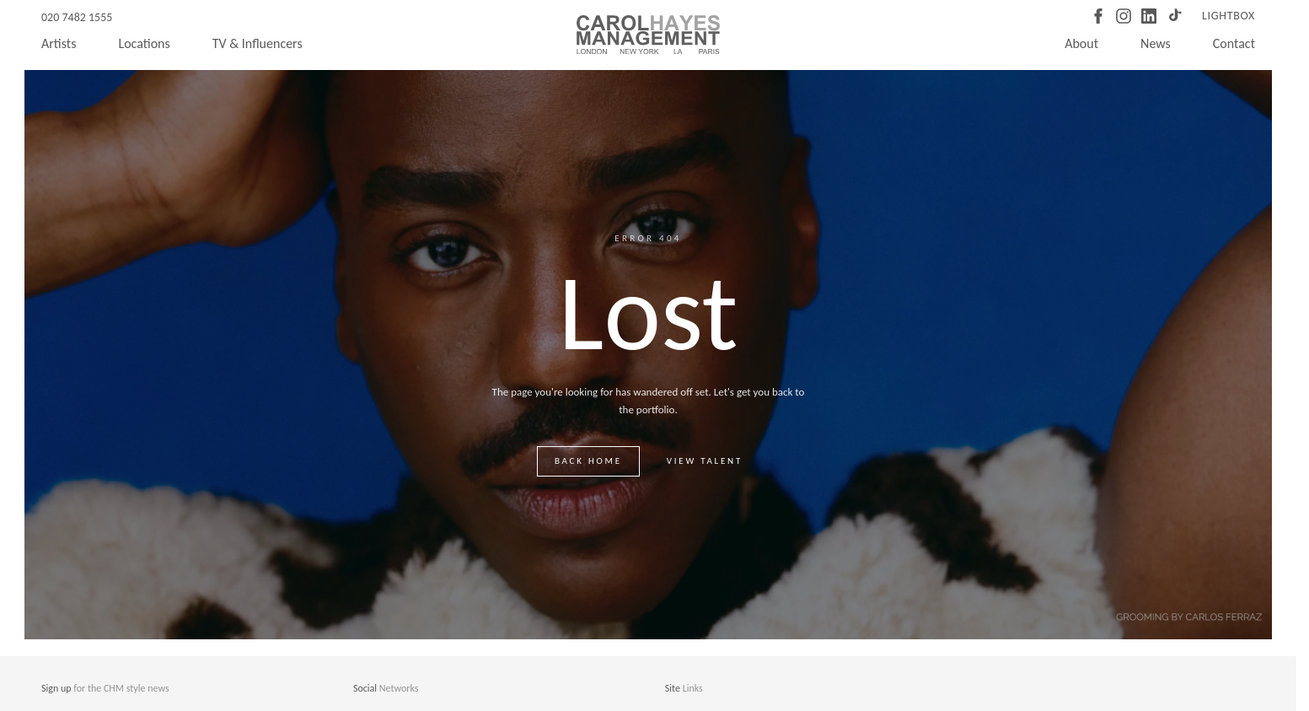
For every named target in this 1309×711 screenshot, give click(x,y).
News (1155, 43)
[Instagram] (1123, 16)
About (1081, 43)
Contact (1234, 43)
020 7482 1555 (76, 17)
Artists (58, 43)
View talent (705, 460)
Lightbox (1228, 15)
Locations (143, 43)
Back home (588, 460)
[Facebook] (1098, 16)
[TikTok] (1174, 16)
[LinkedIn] (1148, 16)
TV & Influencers (257, 43)
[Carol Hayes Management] (648, 34)
